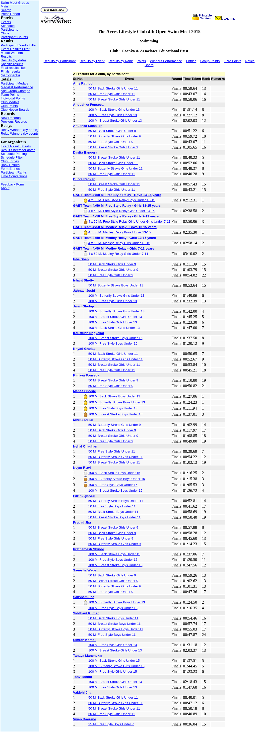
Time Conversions (14, 176)
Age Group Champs (15, 91)
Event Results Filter (15, 49)
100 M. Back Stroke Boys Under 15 (114, 473)
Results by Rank (121, 61)
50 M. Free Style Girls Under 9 (110, 142)
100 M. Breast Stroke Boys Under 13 (115, 414)
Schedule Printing (14, 154)
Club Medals (10, 102)
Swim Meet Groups (15, 2)
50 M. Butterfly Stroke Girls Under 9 (114, 136)
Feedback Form (12, 184)
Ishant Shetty (83, 280)
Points (141, 61)
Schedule (8, 26)
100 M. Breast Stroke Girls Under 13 (115, 120)
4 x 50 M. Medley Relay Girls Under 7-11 (118, 254)
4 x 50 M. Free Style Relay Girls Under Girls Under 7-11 (129, 221)
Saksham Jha (83, 597)
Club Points (9, 106)
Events (6, 22)
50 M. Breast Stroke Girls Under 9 (113, 147)
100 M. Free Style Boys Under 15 (112, 343)
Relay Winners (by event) (19, 133)
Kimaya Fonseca (86, 375)
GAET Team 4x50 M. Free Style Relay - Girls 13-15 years (117, 205)
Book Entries (10, 165)
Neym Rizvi (82, 467)
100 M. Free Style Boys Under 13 (112, 408)
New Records (11, 118)
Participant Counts (14, 37)
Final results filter (13, 68)
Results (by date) (13, 60)
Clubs (5, 33)
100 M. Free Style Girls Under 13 (112, 115)
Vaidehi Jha (82, 692)
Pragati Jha (82, 522)
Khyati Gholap (84, 349)
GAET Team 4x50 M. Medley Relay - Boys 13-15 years (114, 227)
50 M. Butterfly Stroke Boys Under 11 (115, 285)
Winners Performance (166, 61)
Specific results (12, 64)
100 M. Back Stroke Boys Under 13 (114, 396)
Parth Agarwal (84, 496)
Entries (191, 61)
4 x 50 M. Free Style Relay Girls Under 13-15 (121, 211)
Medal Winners (12, 53)
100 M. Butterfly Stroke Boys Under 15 (116, 479)
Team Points (10, 94)
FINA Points (232, 61)
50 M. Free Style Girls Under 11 (111, 94)
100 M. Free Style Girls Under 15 (112, 671)
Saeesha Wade (84, 570)
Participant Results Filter (19, 45)
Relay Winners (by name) (19, 130)
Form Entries (10, 169)
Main (4, 6)
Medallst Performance (17, 87)
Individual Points (13, 98)
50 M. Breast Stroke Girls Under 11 (114, 99)
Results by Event (92, 61)
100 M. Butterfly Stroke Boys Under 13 (116, 402)
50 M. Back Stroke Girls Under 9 (112, 131)
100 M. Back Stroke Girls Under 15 (114, 660)
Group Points (210, 61)
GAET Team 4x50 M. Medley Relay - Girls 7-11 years (113, 248)
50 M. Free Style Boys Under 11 (112, 506)
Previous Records (14, 121)
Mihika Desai (83, 420)
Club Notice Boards (15, 109)
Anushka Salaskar (87, 126)
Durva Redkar (84, 179)
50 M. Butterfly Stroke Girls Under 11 (115, 168)
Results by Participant (60, 61)
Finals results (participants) (10, 73)
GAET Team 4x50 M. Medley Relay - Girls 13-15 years (114, 238)
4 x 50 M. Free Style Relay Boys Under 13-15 (121, 200)
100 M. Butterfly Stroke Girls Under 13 (116, 295)
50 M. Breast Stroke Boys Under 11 (114, 517)
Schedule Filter (12, 157)
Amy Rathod (83, 83)
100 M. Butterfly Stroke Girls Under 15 (116, 666)
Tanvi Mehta (82, 677)
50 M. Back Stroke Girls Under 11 (113, 88)
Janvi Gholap (83, 306)
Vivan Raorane (84, 719)
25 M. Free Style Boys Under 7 (111, 724)
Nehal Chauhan (85, 446)
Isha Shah (81, 259)
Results (6, 56)
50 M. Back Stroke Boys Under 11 (113, 512)
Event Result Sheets (16, 146)
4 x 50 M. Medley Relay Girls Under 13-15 (119, 243)
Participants (9, 29)
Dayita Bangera (85, 152)
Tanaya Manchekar (87, 655)
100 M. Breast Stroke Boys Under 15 (115, 338)
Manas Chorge (84, 391)
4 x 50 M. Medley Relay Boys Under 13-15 (119, 232)
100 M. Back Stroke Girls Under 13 (114, 109)
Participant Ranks (14, 172)
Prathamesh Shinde (88, 549)
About (5, 188)
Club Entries (10, 161)
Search (6, 10)
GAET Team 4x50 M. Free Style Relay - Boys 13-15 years (117, 195)
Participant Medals (14, 83)
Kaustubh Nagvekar (88, 333)
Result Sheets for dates (18, 150)
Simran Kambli (84, 640)
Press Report (10, 14)
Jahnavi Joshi (84, 290)
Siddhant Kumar (86, 613)
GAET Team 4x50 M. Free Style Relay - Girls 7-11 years (116, 216)
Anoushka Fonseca (88, 104)
